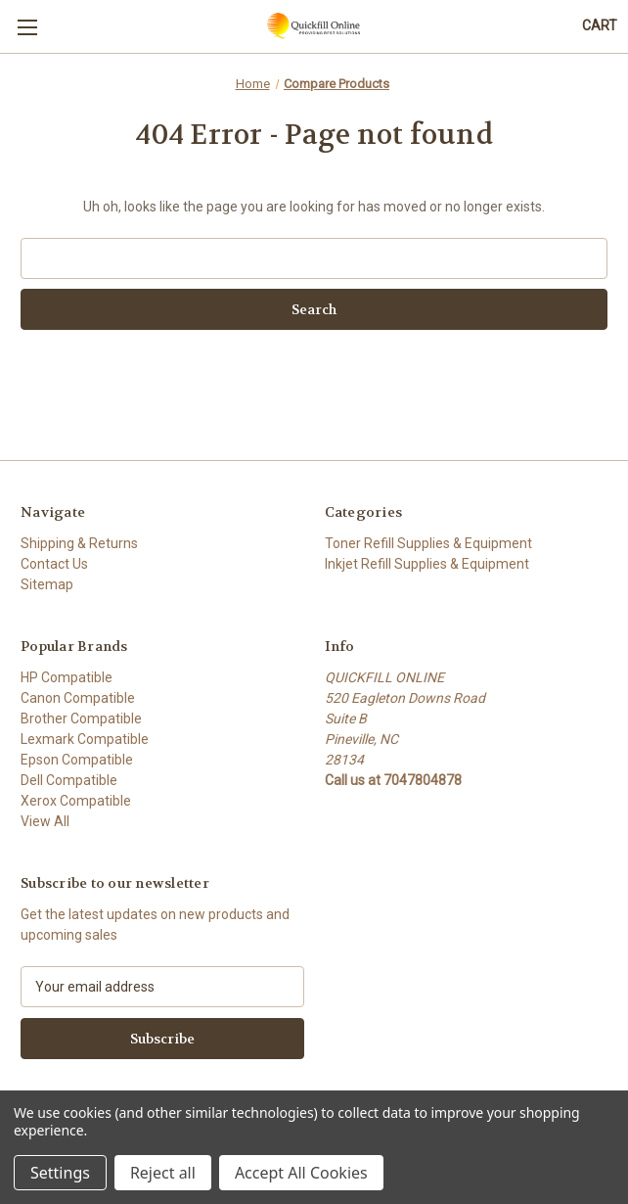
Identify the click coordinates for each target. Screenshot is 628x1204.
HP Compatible (66, 677)
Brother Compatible (81, 718)
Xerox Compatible (76, 801)
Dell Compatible (69, 780)
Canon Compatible (78, 698)
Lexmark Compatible (85, 739)
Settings (60, 1172)
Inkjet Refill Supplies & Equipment (427, 564)
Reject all (163, 1172)
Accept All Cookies (301, 1172)
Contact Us (54, 564)
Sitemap (47, 584)
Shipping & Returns (79, 543)
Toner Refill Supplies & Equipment (428, 543)
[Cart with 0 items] (599, 26)
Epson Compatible (77, 759)
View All (45, 821)
